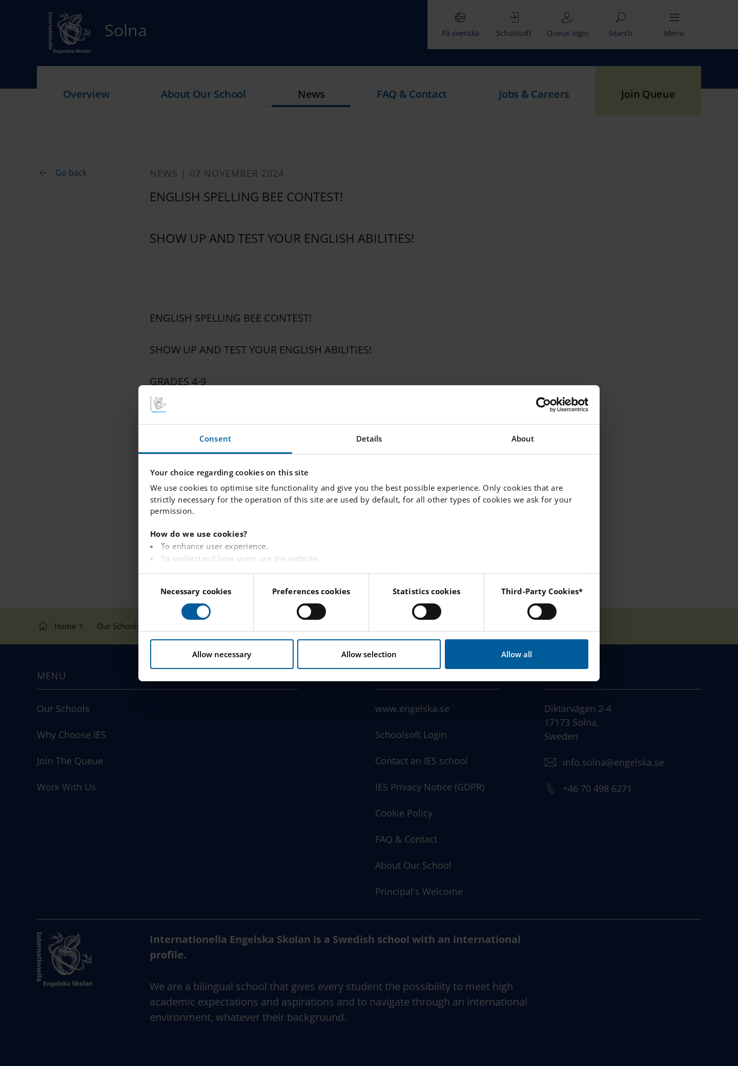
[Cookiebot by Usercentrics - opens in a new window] (543, 404)
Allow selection (369, 654)
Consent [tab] (215, 438)
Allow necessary (221, 654)
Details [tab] (369, 438)
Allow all (516, 654)
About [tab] (523, 438)
